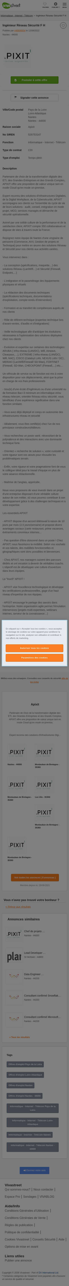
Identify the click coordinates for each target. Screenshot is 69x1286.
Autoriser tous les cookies (34, 648)
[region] (34, 643)
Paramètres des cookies (34, 658)
